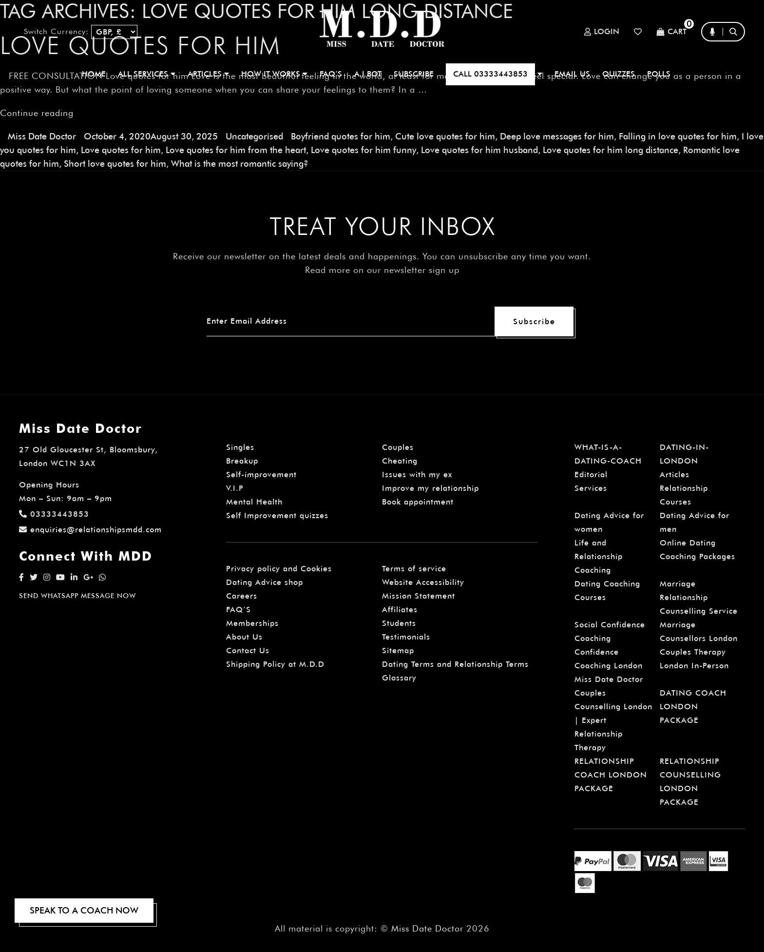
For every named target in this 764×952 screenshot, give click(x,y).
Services (590, 487)
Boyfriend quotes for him (340, 136)
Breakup (242, 460)
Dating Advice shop (264, 581)
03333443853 (54, 513)
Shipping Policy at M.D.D (275, 663)
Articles (674, 474)
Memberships (252, 622)
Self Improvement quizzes (277, 515)
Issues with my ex (417, 474)
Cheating (400, 460)
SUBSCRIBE (414, 73)
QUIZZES (618, 73)
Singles (240, 446)
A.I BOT (368, 73)
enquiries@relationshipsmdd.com (90, 529)
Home (94, 73)
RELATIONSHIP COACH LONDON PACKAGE (610, 774)
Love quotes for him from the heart (236, 149)
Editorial (591, 474)
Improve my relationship (430, 487)
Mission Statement (418, 595)
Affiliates (400, 609)
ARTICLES (208, 73)
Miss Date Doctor (42, 136)
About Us (244, 636)
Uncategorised (254, 136)
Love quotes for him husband (478, 149)
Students (399, 622)
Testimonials (406, 636)
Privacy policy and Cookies (279, 568)
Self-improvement (261, 474)
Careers (241, 595)
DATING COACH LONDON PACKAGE (693, 706)
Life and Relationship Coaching (598, 556)
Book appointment (418, 501)
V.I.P (235, 487)
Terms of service (414, 568)
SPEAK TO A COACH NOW (84, 910)
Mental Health (254, 501)
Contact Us (247, 650)
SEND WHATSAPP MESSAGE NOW (77, 595)
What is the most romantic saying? (239, 163)
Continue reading (37, 112)
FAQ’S (331, 73)
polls (658, 73)
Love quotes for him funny (363, 149)
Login (601, 32)
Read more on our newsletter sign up (382, 269)
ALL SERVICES (146, 73)
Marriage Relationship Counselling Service (699, 597)
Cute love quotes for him (445, 136)
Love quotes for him (121, 149)
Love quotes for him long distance (609, 149)
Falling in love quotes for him (678, 136)
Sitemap (398, 650)
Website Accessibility (423, 581)
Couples (398, 446)
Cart (671, 32)
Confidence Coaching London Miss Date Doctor (608, 665)
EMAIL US (572, 73)
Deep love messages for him (557, 136)
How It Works (274, 73)
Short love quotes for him (115, 163)
